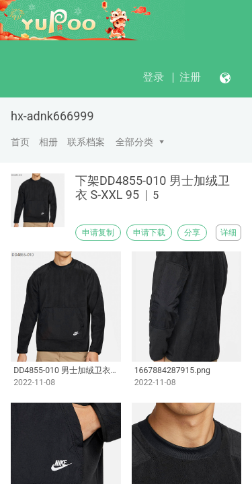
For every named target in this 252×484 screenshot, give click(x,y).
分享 (192, 232)
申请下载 (149, 232)
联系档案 (86, 141)
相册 (48, 141)
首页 (20, 141)
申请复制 (98, 232)
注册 (190, 77)
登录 (153, 77)
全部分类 (134, 141)
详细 (228, 232)
